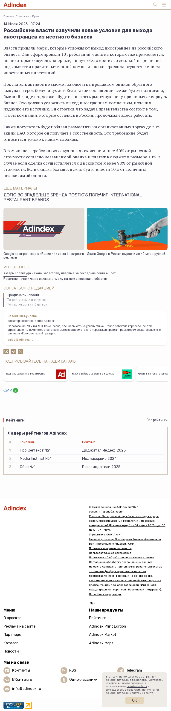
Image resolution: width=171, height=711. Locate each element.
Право (36, 16)
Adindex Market (102, 634)
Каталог (10, 643)
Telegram (134, 670)
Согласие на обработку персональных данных (120, 562)
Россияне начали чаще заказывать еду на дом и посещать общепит (55, 279)
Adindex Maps (101, 643)
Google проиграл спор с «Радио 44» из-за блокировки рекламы (43, 256)
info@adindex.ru (26, 688)
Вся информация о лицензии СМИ (111, 543)
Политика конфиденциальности (110, 548)
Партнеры (12, 634)
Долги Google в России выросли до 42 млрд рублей (126, 254)
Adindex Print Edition (107, 626)
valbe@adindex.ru (20, 340)
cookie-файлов (137, 686)
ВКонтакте (22, 679)
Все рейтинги (157, 420)
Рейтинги (98, 618)
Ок (134, 700)
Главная (8, 16)
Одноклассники (83, 679)
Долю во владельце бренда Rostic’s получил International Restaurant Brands (72, 197)
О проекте (12, 618)
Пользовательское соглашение (110, 552)
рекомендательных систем (123, 692)
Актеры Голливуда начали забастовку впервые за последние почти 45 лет (59, 273)
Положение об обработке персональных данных (121, 557)
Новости (23, 16)
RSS (72, 670)
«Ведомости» (99, 60)
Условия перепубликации (106, 511)
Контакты (21, 670)
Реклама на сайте (19, 626)
